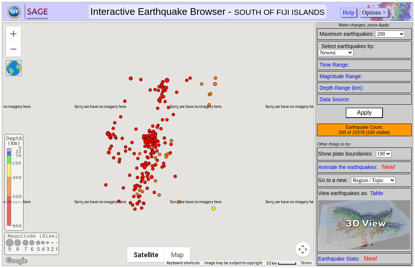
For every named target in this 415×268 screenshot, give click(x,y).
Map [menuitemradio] (177, 255)
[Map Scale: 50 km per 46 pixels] (281, 263)
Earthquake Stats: (347, 258)
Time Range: (334, 65)
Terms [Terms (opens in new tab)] (306, 263)
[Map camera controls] (302, 249)
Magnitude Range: (341, 76)
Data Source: (335, 99)
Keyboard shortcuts (183, 263)
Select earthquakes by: (347, 46)
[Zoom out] (13, 49)
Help (348, 12)
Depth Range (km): (342, 88)
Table (376, 193)
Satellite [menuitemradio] (145, 255)
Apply (364, 112)
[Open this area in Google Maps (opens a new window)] (16, 261)
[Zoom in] (13, 33)
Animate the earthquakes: (357, 167)
